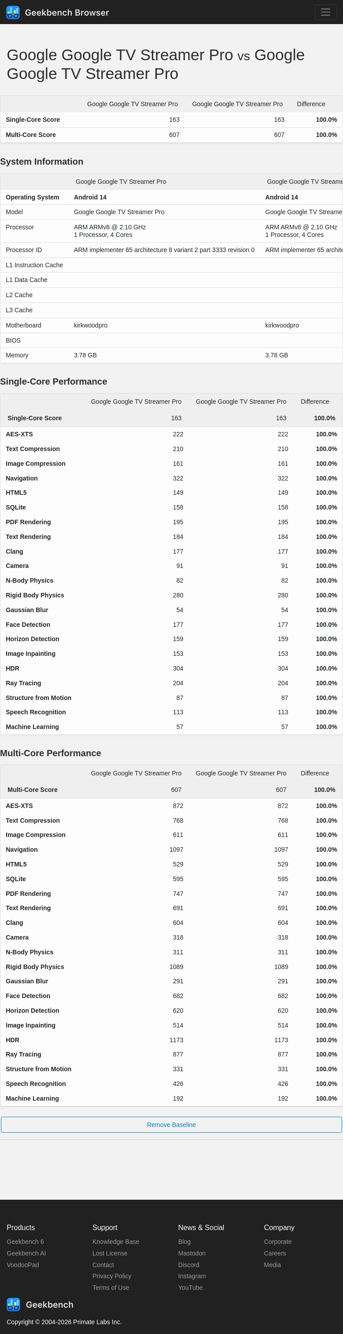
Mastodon (191, 1253)
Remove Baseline (171, 1124)
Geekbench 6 (25, 1241)
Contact (103, 1264)
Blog (184, 1241)
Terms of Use (110, 1287)
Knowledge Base (115, 1241)
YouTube (190, 1287)
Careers (275, 1253)
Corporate (278, 1241)
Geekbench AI (26, 1253)
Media (272, 1264)
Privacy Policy (111, 1276)
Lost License (110, 1253)
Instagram (192, 1276)
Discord (188, 1264)
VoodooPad (23, 1264)
